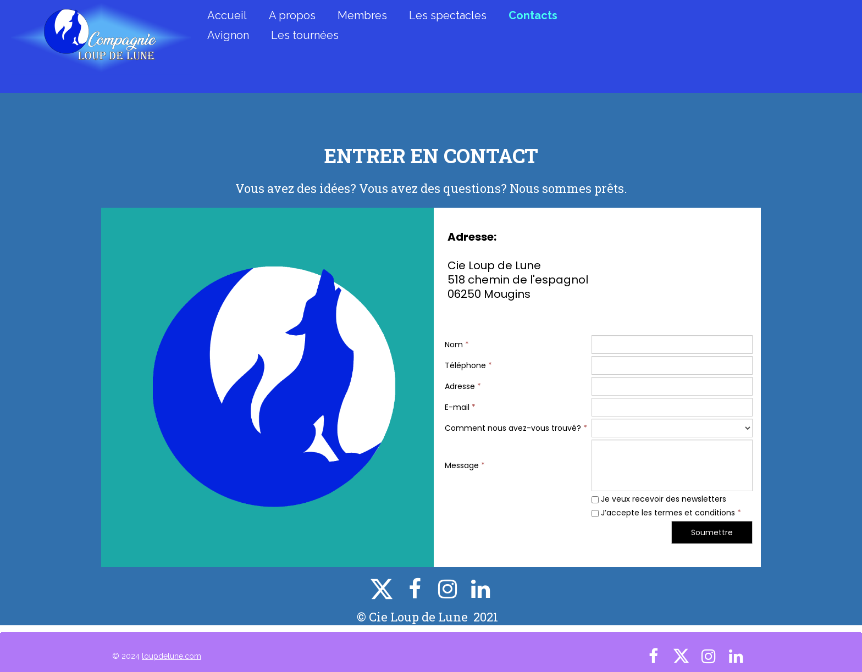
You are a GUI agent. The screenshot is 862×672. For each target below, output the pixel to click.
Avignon (228, 35)
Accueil (227, 15)
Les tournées (305, 35)
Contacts (533, 15)
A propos (292, 15)
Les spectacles (448, 15)
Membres (362, 15)
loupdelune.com (171, 656)
